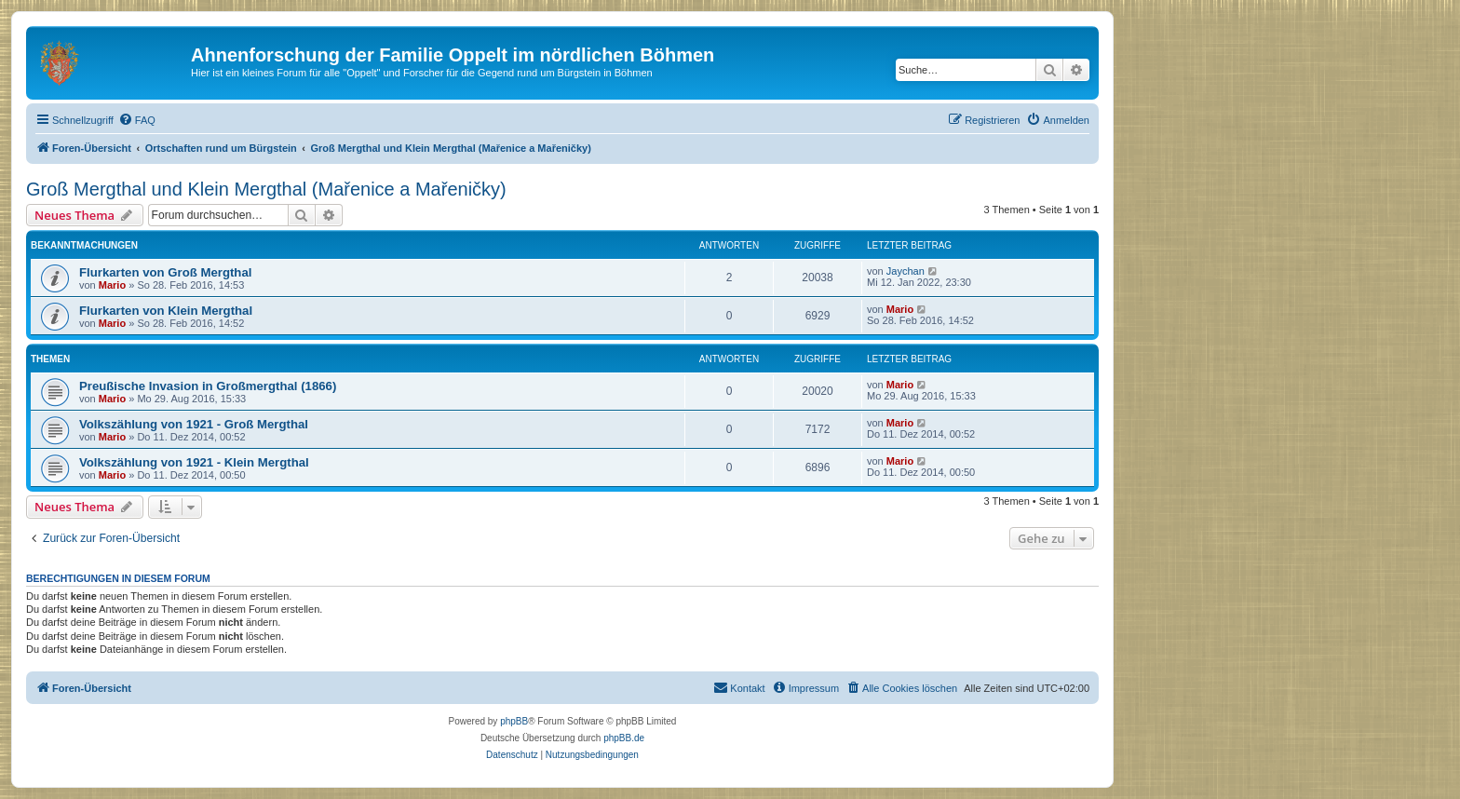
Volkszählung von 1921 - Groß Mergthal (193, 424)
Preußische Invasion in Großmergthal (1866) (207, 386)
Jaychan (905, 271)
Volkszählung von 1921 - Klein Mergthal (194, 462)
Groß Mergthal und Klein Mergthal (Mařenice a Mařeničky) (266, 189)
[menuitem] (136, 120)
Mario (112, 285)
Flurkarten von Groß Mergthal (165, 272)
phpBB (514, 721)
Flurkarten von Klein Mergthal (165, 311)
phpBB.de (623, 738)
